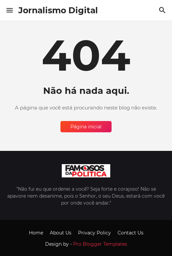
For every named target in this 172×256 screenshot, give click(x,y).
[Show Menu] (9, 10)
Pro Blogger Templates (100, 244)
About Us (60, 233)
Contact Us (130, 233)
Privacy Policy (94, 233)
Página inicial (86, 127)
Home (36, 233)
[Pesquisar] (163, 10)
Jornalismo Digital (58, 10)
